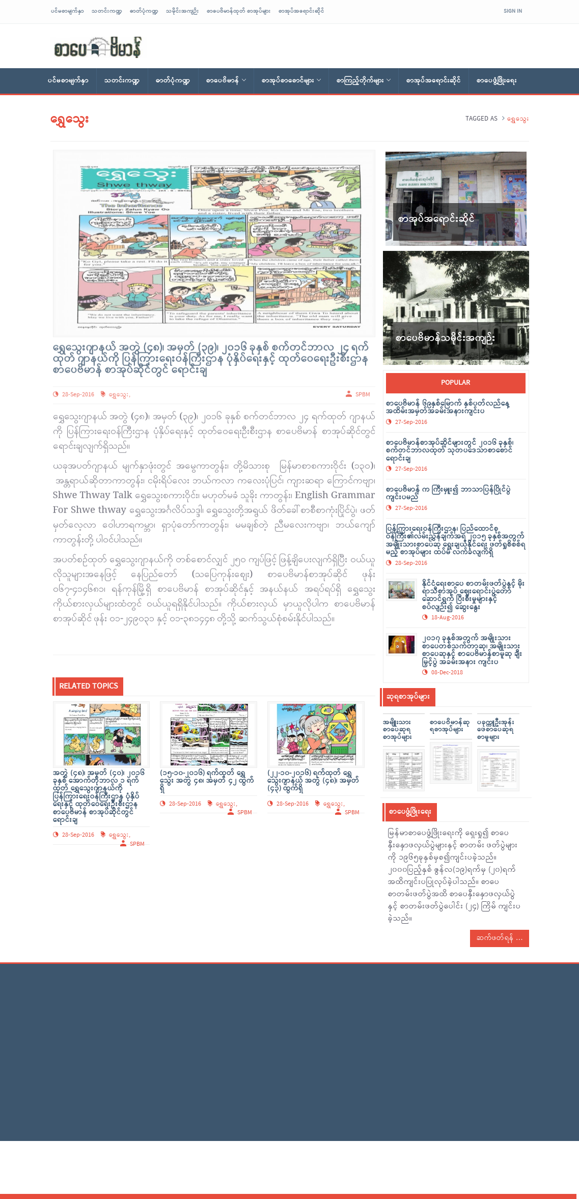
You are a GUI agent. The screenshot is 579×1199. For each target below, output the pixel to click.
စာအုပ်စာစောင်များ (291, 80)
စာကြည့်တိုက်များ (364, 80)
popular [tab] (455, 383)
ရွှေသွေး (119, 392)
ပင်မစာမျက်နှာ (67, 11)
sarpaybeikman (98, 47)
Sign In (513, 11)
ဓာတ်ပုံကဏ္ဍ (144, 11)
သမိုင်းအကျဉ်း (182, 11)
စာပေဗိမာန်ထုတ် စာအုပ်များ (239, 11)
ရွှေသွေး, (119, 835)
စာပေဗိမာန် (226, 80)
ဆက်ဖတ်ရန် (499, 938)
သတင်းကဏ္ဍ (107, 11)
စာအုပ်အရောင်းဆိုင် (301, 11)
